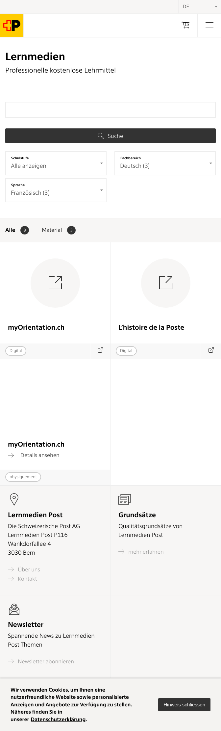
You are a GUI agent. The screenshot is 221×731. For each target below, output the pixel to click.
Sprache (18, 185)
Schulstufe (20, 158)
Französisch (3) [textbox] (30, 192)
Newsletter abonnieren (41, 661)
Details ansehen (34, 455)
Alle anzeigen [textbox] (28, 166)
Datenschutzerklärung (58, 719)
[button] (184, 704)
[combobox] (56, 163)
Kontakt (22, 579)
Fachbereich (130, 158)
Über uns (24, 569)
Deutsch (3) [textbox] (135, 166)
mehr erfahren (141, 551)
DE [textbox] (186, 7)
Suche (110, 136)
